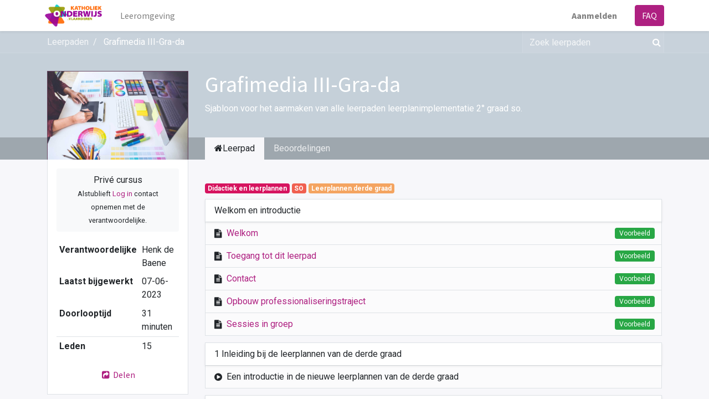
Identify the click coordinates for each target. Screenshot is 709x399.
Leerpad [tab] (234, 148)
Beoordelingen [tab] (302, 148)
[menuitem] (150, 15)
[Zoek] (654, 42)
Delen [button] (118, 374)
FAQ (647, 15)
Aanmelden (592, 15)
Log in (122, 194)
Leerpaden (68, 42)
